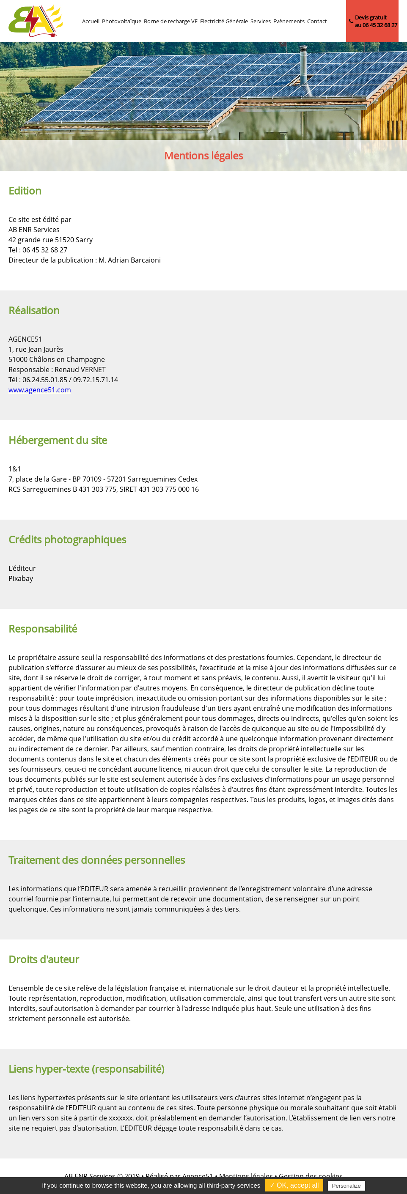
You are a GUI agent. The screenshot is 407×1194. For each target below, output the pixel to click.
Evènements (289, 21)
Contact (317, 21)
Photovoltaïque (121, 21)
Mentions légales (246, 1176)
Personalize (346, 1186)
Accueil (90, 21)
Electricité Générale (224, 21)
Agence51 (197, 1176)
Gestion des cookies (311, 1176)
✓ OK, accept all (294, 1185)
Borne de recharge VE (171, 21)
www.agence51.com (39, 389)
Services (260, 21)
